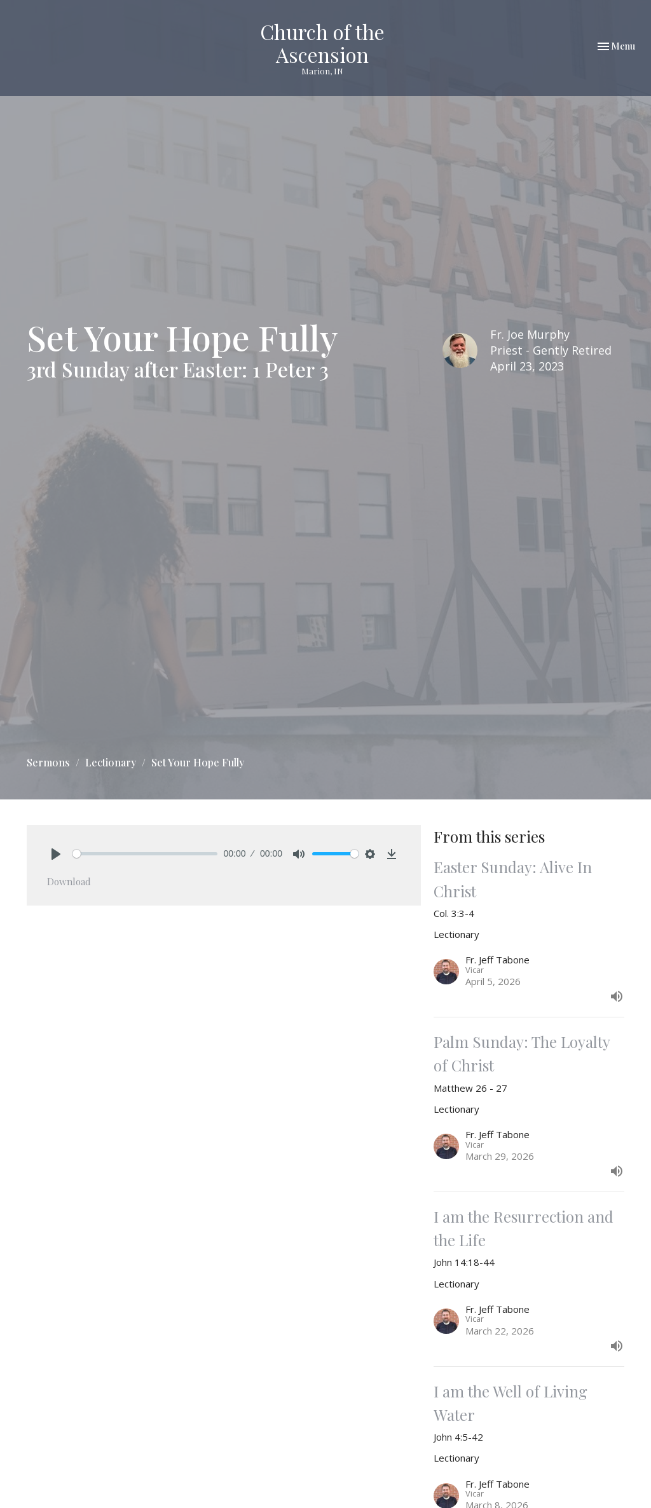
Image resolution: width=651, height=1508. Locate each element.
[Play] (56, 854)
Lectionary (110, 762)
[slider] (144, 854)
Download (69, 881)
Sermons (48, 762)
